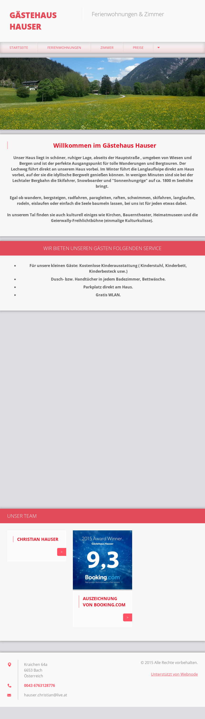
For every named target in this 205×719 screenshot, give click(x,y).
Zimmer (107, 47)
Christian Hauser (37, 539)
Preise (138, 47)
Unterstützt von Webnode (174, 674)
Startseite (19, 47)
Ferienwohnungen (64, 47)
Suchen (192, 14)
